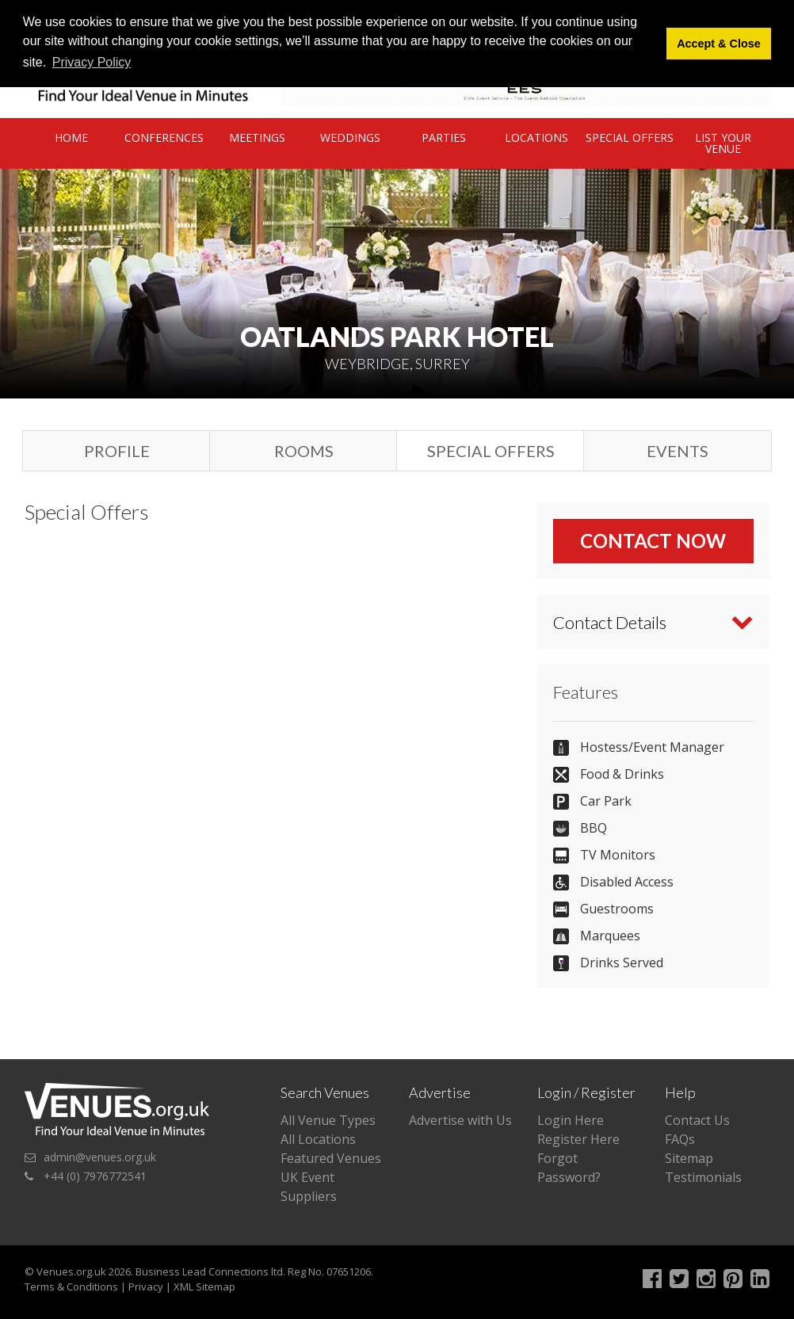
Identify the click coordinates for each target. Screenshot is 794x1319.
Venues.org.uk (71, 1271)
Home (71, 137)
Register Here (578, 1139)
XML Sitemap (204, 1286)
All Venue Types (328, 1120)
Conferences (164, 137)
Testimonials (703, 1177)
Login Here (570, 1120)
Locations (536, 137)
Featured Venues (331, 1158)
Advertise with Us (460, 1120)
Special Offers (630, 137)
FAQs (680, 1139)
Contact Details (609, 622)
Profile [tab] (117, 450)
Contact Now (653, 540)
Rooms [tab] (304, 450)
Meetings (257, 137)
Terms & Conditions (71, 1286)
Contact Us (697, 1120)
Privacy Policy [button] (92, 62)
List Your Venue (723, 143)
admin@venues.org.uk (100, 1157)
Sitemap (689, 1158)
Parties (444, 137)
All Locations (318, 1139)
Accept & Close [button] (719, 43)
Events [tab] (677, 450)
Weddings (350, 137)
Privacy (145, 1286)
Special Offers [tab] (491, 450)
